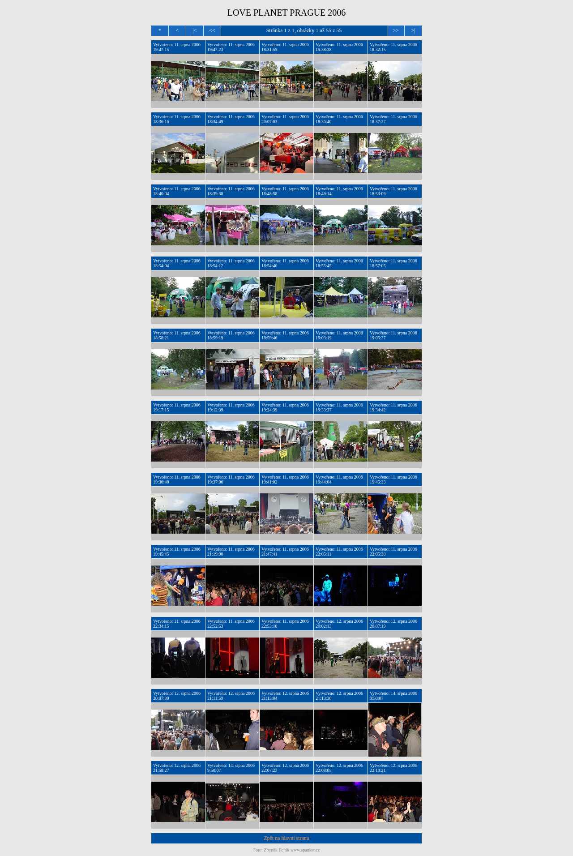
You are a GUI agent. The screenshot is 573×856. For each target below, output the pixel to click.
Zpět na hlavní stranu (286, 838)
